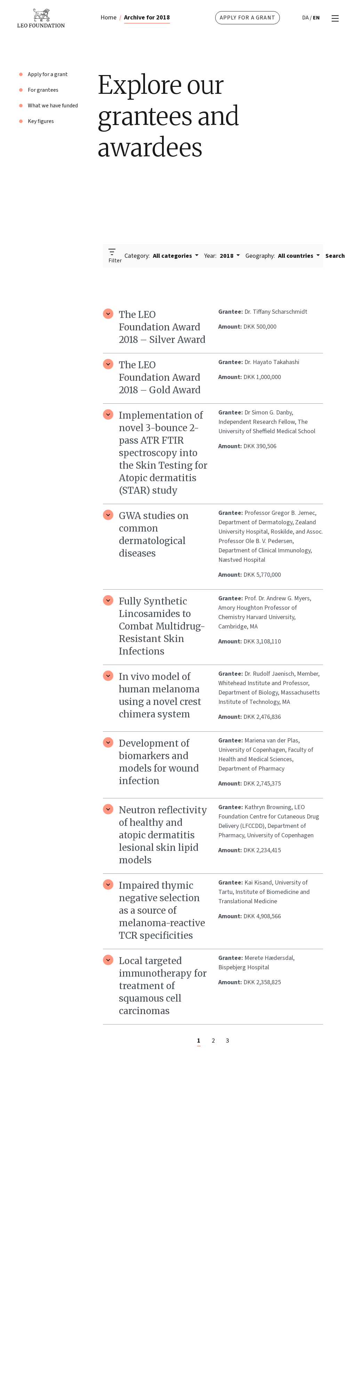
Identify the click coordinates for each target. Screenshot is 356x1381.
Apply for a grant (247, 18)
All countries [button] (280, 256)
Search (335, 256)
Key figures (41, 121)
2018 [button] (219, 256)
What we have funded (53, 105)
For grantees (43, 90)
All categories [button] (158, 256)
